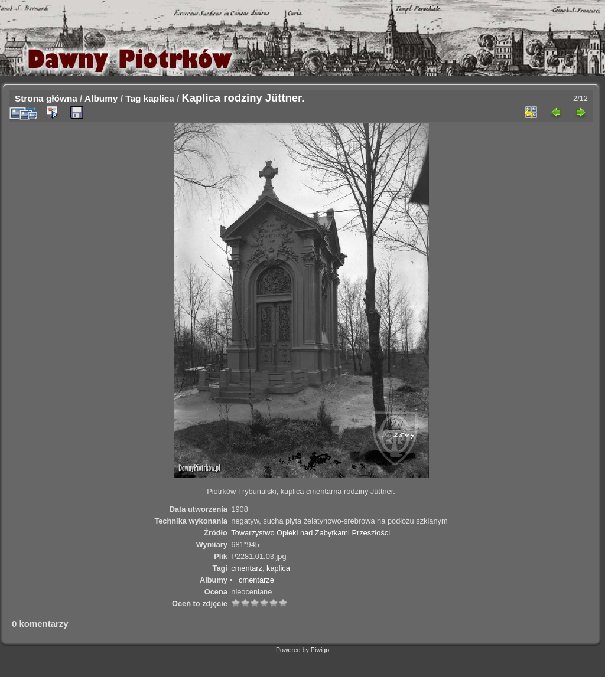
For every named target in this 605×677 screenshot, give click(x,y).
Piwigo (320, 649)
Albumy (101, 98)
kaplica (159, 98)
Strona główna (46, 98)
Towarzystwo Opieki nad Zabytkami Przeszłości (310, 532)
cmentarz (246, 568)
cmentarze (256, 579)
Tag (133, 98)
